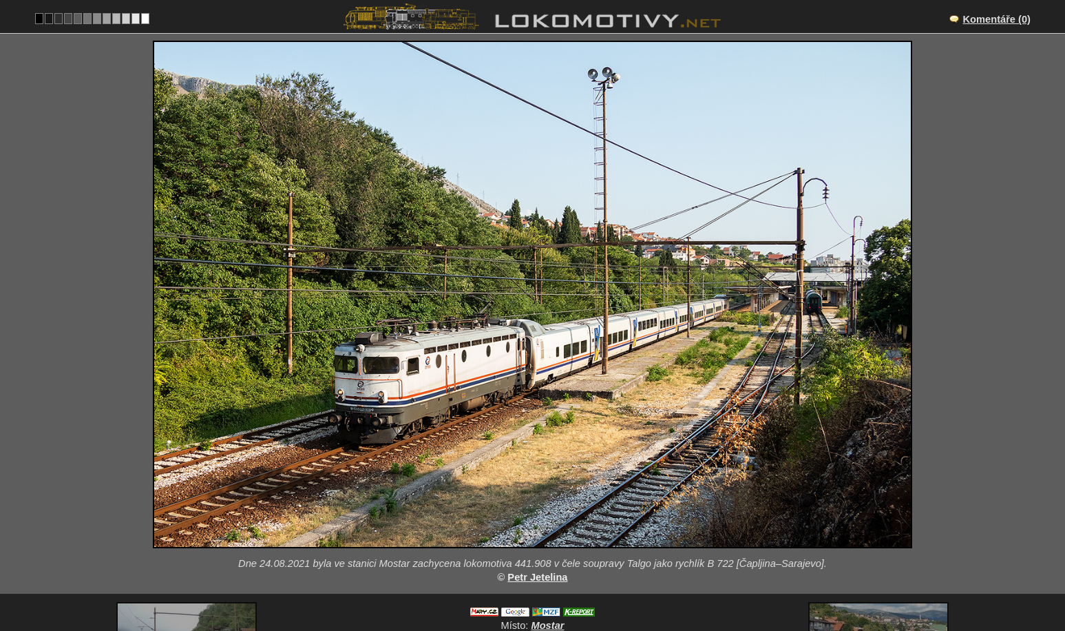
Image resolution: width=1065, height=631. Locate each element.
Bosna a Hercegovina (525, 574)
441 (601, 574)
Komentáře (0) (996, 19)
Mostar (547, 517)
